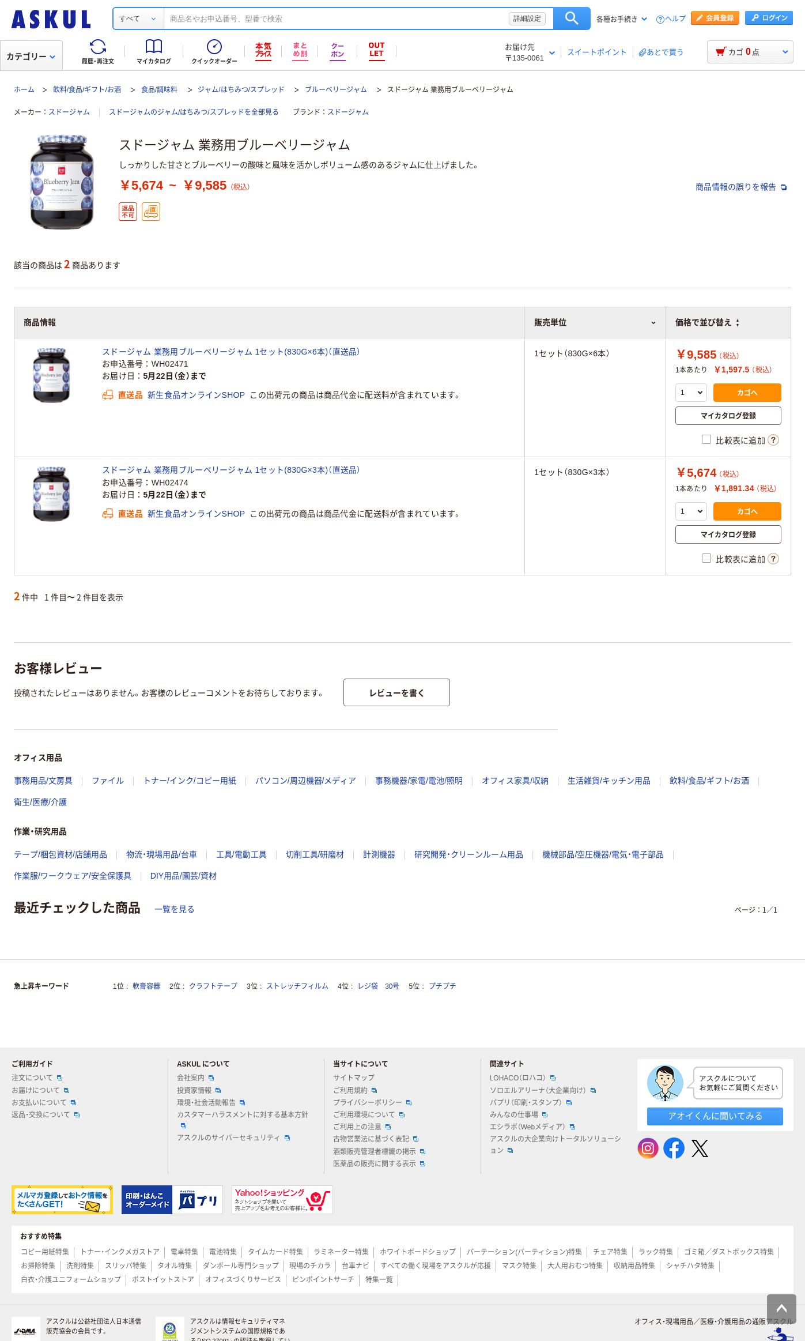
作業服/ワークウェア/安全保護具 (72, 875)
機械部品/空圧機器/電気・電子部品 (603, 854)
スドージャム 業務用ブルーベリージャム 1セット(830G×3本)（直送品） (231, 469)
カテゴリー (30, 56)
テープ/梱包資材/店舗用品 (60, 854)
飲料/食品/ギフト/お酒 (87, 90)
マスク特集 (519, 1266)
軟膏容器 (146, 986)
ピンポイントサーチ (323, 1280)
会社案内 (195, 1078)
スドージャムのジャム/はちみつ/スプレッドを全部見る (194, 112)
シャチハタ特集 (690, 1266)
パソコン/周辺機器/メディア (306, 780)
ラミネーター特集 (341, 1252)
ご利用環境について (369, 1115)
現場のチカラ (310, 1266)
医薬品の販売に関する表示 (379, 1164)
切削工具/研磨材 (315, 854)
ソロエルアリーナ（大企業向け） (543, 1091)
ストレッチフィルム (297, 986)
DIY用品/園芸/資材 (183, 875)
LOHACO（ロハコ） (523, 1078)
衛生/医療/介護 (40, 802)
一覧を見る (174, 909)
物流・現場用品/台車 (161, 854)
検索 (572, 18)
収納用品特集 (634, 1266)
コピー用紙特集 (45, 1252)
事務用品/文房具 (43, 780)
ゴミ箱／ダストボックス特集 (729, 1252)
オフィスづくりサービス (243, 1280)
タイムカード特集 (275, 1252)
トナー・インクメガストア (120, 1252)
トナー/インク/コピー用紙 (189, 780)
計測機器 (379, 854)
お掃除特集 (38, 1266)
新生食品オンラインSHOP (196, 395)
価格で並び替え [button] (707, 322)
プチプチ (442, 986)
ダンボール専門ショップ (241, 1266)
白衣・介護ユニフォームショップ (71, 1280)
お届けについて (40, 1091)
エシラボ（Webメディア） (532, 1127)
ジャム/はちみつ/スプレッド (241, 90)
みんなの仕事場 (518, 1115)
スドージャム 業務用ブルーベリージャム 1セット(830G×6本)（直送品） (231, 351)
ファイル (108, 780)
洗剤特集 (80, 1266)
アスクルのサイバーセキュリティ (233, 1138)
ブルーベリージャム (336, 90)
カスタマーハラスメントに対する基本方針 (242, 1119)
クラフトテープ (213, 986)
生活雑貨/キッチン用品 (609, 780)
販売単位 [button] (595, 322)
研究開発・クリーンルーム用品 (468, 854)
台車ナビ (355, 1266)
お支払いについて (44, 1103)
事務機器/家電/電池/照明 (419, 780)
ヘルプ (675, 19)
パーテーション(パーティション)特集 (524, 1252)
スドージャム (69, 112)
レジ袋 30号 (378, 986)
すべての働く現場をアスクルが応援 (435, 1266)
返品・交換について (46, 1115)
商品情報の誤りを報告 (741, 186)
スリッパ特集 (125, 1266)
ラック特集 (655, 1252)
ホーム (24, 90)
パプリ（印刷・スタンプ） (531, 1103)
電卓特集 (184, 1252)
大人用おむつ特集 (575, 1266)
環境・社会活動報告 (211, 1103)
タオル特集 (174, 1266)
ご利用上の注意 (362, 1127)
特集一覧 (379, 1280)
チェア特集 (610, 1252)
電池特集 (223, 1252)
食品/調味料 (159, 90)
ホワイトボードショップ (418, 1252)
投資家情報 (199, 1091)
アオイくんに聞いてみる (715, 1116)
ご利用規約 (355, 1091)
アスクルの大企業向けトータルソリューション (555, 1144)
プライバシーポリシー (372, 1103)
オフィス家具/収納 (515, 780)
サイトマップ (354, 1078)
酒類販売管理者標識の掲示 (379, 1152)
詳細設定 (527, 18)
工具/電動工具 (241, 854)
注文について (37, 1078)
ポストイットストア (163, 1280)
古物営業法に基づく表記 (375, 1139)
